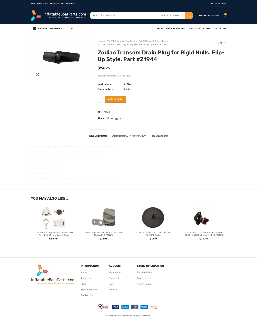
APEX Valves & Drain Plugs (153, 41)
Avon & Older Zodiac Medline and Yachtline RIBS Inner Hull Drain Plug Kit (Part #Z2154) (204, 233)
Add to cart (115, 99)
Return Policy (144, 284)
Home (100, 41)
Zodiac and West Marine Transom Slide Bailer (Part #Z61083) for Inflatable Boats (53, 233)
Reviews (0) (160, 135)
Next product (225, 43)
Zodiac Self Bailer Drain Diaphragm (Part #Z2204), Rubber (153, 233)
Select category (169, 15)
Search (189, 15)
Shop (84, 284)
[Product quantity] (100, 99)
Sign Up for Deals (218, 3)
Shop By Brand (89, 289)
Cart (111, 284)
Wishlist (113, 289)
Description (98, 135)
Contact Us (87, 295)
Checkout (114, 278)
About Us (86, 278)
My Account (115, 272)
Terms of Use (144, 278)
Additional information (129, 135)
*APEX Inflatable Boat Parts (121, 41)
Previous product (218, 43)
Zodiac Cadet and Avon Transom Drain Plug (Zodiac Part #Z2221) (103, 233)
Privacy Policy (144, 272)
